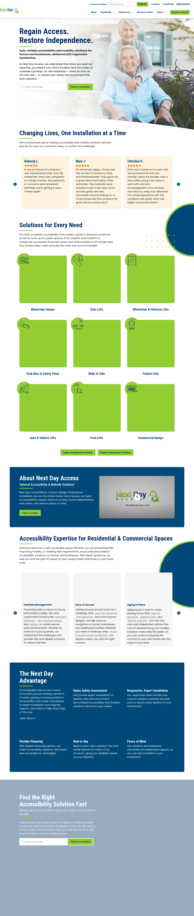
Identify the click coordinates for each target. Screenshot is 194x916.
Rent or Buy (82, 744)
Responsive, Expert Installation (142, 695)
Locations (155, 4)
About (162, 10)
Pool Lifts (96, 437)
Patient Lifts (150, 373)
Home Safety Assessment (93, 693)
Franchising (168, 4)
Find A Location (30, 512)
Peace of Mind (138, 744)
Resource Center (148, 10)
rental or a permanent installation (91, 636)
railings (55, 624)
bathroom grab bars (36, 620)
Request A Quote (180, 10)
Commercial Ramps (150, 437)
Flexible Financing (33, 744)
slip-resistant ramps (40, 622)
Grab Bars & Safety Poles (43, 373)
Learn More (27, 721)
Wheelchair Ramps (43, 309)
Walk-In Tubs (97, 373)
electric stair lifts (138, 620)
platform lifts (148, 616)
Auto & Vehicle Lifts (43, 437)
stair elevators (97, 616)
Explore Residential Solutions (78, 451)
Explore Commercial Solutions (115, 451)
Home (100, 10)
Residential (112, 10)
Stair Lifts (96, 309)
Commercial (129, 10)
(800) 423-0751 (183, 4)
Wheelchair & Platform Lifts (151, 309)
